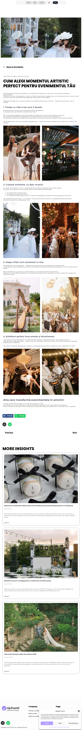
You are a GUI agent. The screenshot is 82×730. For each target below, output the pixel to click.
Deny (60, 723)
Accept (47, 723)
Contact (40, 5)
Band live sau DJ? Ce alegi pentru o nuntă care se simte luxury (27, 581)
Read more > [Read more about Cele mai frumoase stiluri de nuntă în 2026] (6, 671)
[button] (79, 711)
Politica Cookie (53, 727)
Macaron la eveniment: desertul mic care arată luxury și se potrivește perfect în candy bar (38, 506)
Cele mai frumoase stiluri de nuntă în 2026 (20, 654)
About (37, 2)
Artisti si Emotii (22, 76)
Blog (43, 2)
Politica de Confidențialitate (63, 727)
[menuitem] (52, 4)
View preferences (73, 723)
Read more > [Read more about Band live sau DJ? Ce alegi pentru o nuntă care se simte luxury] (6, 596)
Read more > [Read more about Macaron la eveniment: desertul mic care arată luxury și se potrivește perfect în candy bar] (6, 522)
